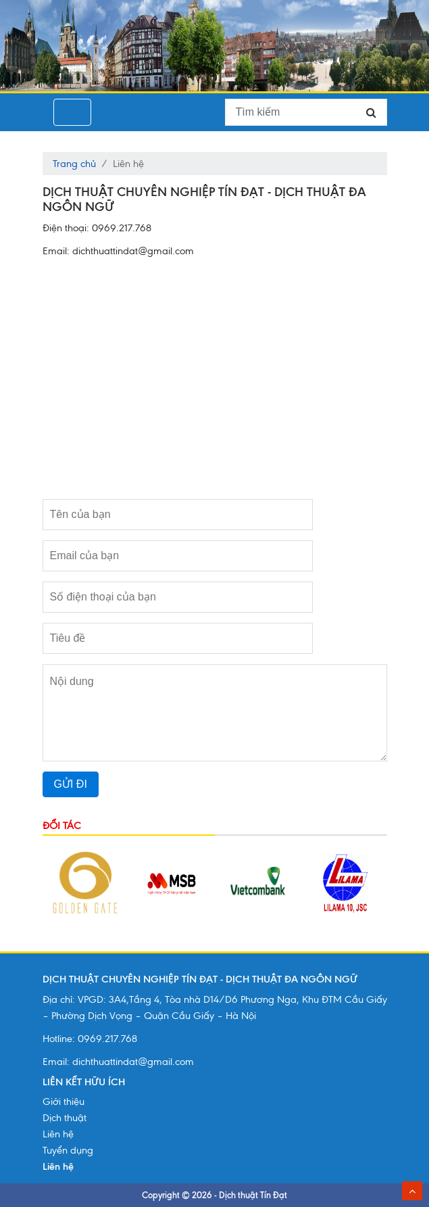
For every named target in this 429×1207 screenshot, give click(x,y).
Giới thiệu (63, 1101)
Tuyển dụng (68, 1150)
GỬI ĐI (70, 784)
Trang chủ (74, 164)
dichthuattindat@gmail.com (133, 1062)
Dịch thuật (64, 1118)
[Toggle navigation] (72, 112)
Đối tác (62, 826)
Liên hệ (58, 1134)
